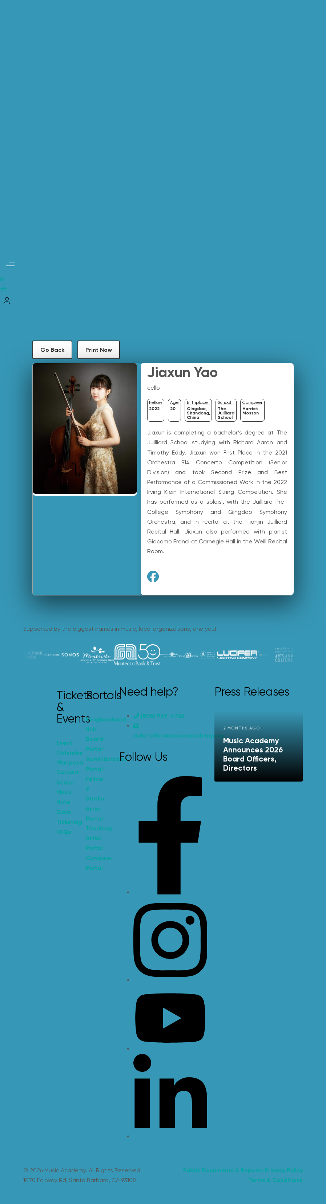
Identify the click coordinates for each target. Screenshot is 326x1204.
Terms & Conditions (275, 1180)
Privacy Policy (284, 1170)
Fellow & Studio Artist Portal (95, 798)
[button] (10, 264)
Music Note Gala (64, 802)
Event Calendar (67, 747)
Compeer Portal (97, 863)
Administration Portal (97, 764)
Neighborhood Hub (97, 724)
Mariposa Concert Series (67, 772)
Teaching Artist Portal (97, 838)
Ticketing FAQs (67, 826)
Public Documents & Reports (223, 1170)
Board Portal (94, 744)
